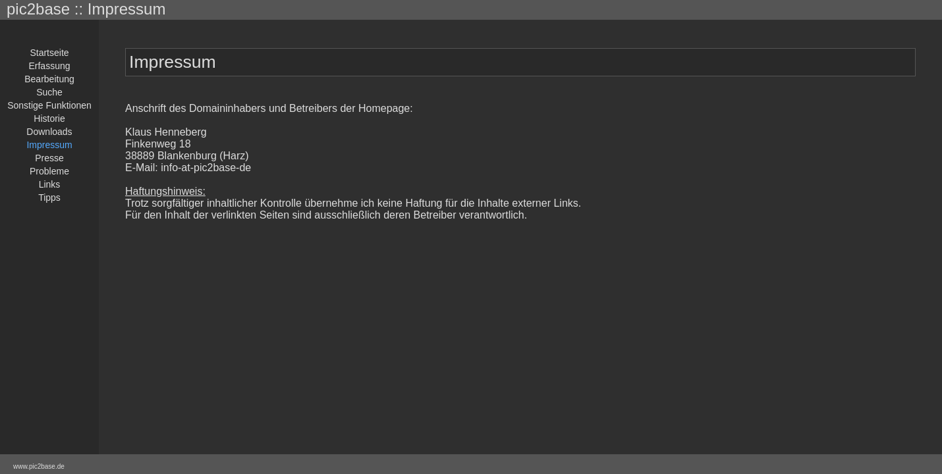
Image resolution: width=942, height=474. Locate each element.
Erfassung (49, 66)
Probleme (49, 171)
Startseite (49, 52)
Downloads (49, 131)
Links (50, 184)
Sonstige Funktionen (49, 105)
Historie (49, 118)
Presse (49, 158)
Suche (49, 92)
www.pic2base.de (39, 466)
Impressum (49, 145)
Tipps (49, 197)
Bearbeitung (49, 79)
